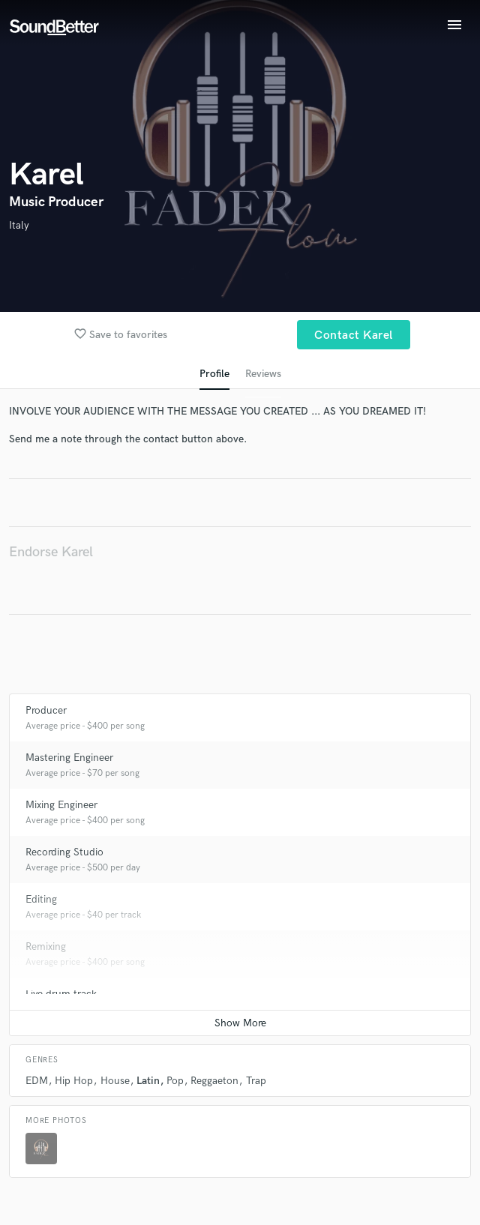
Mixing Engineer (62, 804)
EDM (37, 1080)
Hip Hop (74, 1080)
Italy (19, 225)
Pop (175, 1080)
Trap (256, 1080)
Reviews (263, 373)
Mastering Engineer (69, 757)
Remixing (46, 946)
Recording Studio (65, 852)
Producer (46, 710)
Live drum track (61, 993)
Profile (215, 373)
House (115, 1080)
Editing (41, 899)
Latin (148, 1080)
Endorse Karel (51, 552)
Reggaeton (214, 1080)
